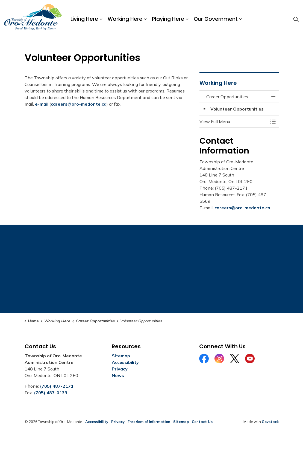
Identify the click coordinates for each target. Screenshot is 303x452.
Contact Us (202, 421)
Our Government (216, 19)
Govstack (270, 421)
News (118, 375)
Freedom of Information (149, 421)
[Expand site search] (296, 19)
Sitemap (121, 355)
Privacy (120, 369)
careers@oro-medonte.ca (79, 104)
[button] (233, 121)
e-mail (41, 104)
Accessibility (125, 362)
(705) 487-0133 (50, 392)
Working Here (125, 19)
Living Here (84, 19)
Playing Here (168, 19)
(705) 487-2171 (56, 386)
